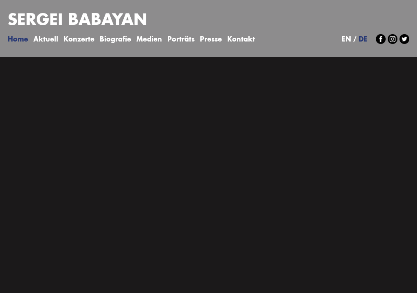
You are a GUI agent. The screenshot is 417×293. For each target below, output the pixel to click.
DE (363, 40)
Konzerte (79, 40)
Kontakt (241, 40)
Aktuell (45, 40)
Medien (149, 40)
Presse (211, 40)
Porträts (181, 40)
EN (346, 40)
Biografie (115, 40)
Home (18, 40)
